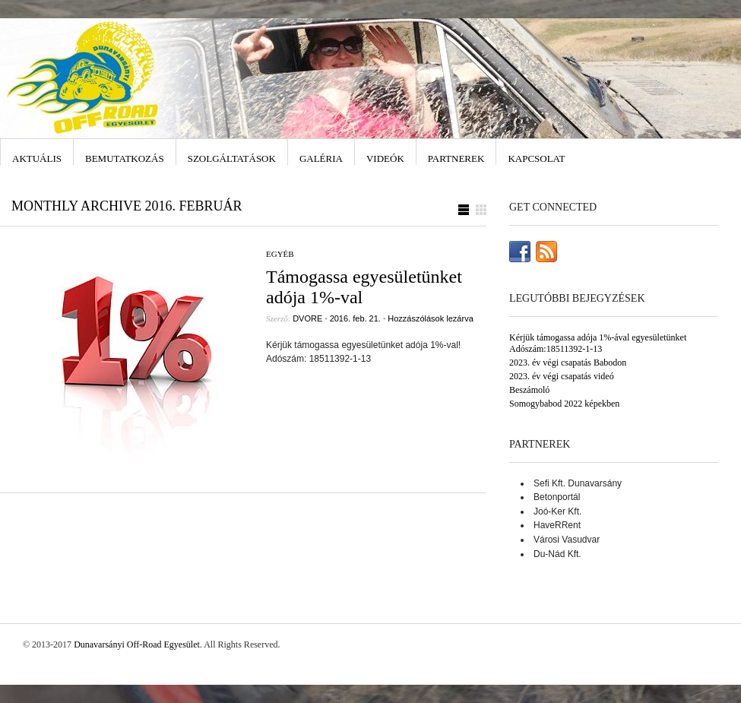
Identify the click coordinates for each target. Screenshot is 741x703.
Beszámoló (529, 390)
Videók (385, 158)
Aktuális (37, 158)
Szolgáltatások (232, 158)
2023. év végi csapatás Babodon (567, 362)
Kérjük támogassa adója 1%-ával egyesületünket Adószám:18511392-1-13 (597, 343)
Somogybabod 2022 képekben (564, 403)
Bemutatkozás (124, 158)
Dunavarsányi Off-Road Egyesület (137, 644)
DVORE (307, 318)
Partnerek (456, 158)
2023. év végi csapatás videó (561, 376)
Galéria (321, 158)
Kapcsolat (536, 158)
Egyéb (280, 253)
